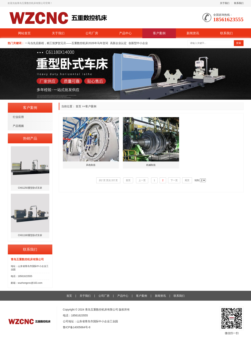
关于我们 (224, 3)
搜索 (238, 43)
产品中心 (125, 33)
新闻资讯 (193, 33)
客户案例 (159, 33)
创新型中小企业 (138, 43)
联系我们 (239, 3)
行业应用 (18, 117)
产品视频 (18, 125)
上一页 (142, 180)
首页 (78, 106)
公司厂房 (92, 33)
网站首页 (24, 33)
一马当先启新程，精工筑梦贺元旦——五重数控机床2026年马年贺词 (66, 43)
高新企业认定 (118, 43)
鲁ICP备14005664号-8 (76, 327)
